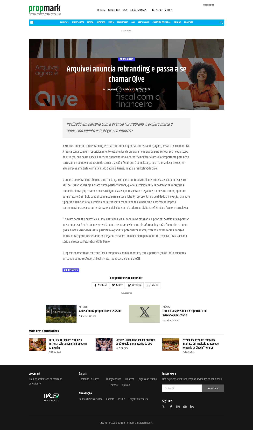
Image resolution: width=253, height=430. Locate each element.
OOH (133, 22)
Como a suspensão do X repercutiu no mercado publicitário (184, 313)
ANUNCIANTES (78, 22)
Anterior (83, 307)
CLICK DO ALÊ (143, 22)
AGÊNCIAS (64, 22)
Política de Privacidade (91, 399)
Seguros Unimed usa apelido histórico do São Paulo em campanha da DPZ (135, 342)
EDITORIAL (101, 10)
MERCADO (101, 22)
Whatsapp (134, 285)
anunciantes (126, 59)
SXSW (125, 10)
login (168, 10)
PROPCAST (188, 22)
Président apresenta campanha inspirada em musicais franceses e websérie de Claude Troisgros (201, 344)
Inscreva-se (213, 388)
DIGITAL (90, 22)
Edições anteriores (138, 399)
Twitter (117, 285)
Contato (110, 399)
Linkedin (152, 285)
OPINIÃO (177, 22)
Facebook (100, 285)
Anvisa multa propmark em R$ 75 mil (100, 311)
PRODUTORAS (122, 22)
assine (157, 10)
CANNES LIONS (114, 10)
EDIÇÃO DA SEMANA (138, 10)
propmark (110, 89)
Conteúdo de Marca (89, 379)
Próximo (166, 307)
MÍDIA (111, 22)
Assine (121, 399)
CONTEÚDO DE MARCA (161, 22)
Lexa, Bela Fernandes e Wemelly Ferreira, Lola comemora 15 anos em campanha (68, 344)
